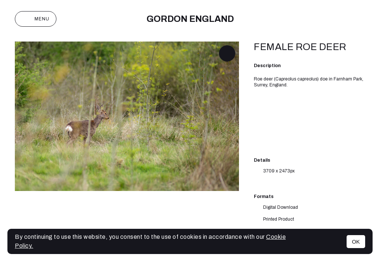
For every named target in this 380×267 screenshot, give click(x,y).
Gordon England (190, 19)
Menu (35, 18)
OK (356, 241)
